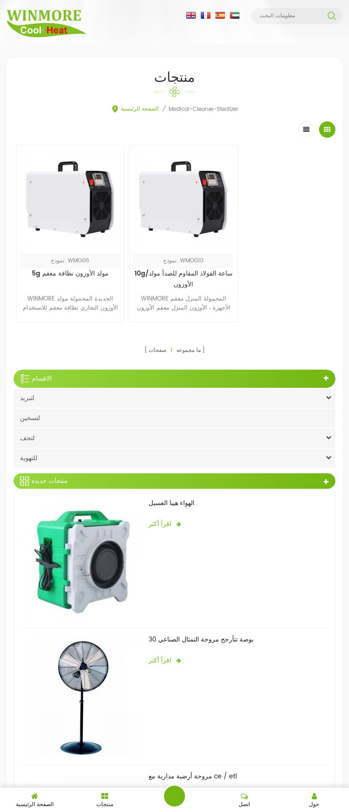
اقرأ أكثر (165, 518)
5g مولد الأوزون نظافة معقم (67, 268)
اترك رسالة (174, 796)
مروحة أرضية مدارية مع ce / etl (193, 771)
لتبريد (27, 392)
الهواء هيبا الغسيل (171, 497)
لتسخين (30, 412)
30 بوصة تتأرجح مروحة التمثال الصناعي (201, 634)
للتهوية (28, 452)
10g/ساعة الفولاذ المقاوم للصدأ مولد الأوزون (174, 274)
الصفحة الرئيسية (135, 109)
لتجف (27, 432)
